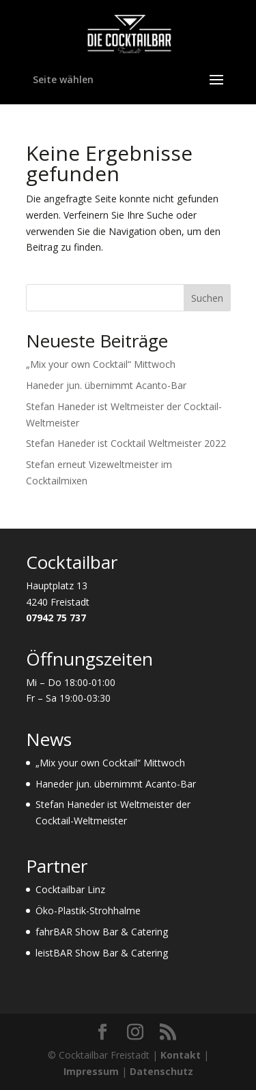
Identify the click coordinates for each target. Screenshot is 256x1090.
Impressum (91, 1071)
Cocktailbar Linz (70, 889)
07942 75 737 (56, 617)
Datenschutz (161, 1071)
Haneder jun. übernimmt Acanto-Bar (106, 385)
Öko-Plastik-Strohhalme (88, 910)
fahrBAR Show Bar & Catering (101, 931)
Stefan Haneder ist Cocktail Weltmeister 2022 (126, 443)
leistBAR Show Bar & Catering (101, 952)
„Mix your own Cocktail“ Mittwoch (100, 364)
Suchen (207, 298)
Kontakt (180, 1054)
